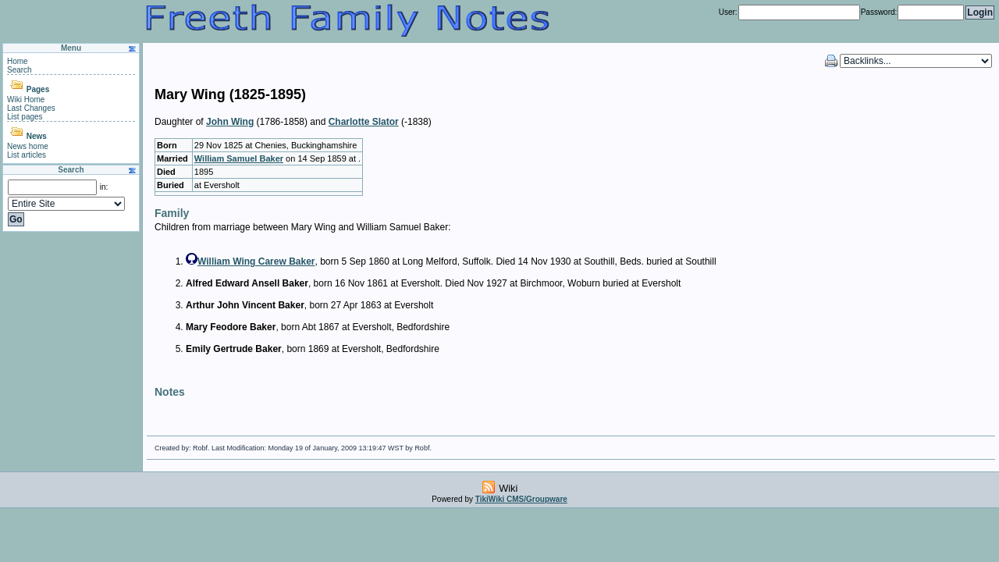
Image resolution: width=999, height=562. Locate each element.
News (37, 136)
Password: (879, 12)
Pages (38, 89)
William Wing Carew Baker (256, 261)
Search (19, 70)
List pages (25, 116)
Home (17, 61)
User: (728, 12)
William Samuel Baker (238, 158)
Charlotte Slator (364, 121)
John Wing (230, 121)
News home (27, 146)
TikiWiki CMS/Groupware (521, 499)
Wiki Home (25, 99)
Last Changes (31, 108)
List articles (26, 155)
